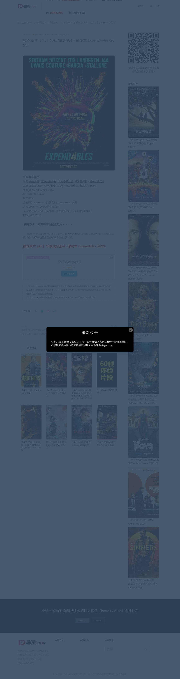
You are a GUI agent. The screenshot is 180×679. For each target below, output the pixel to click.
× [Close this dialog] (131, 330)
